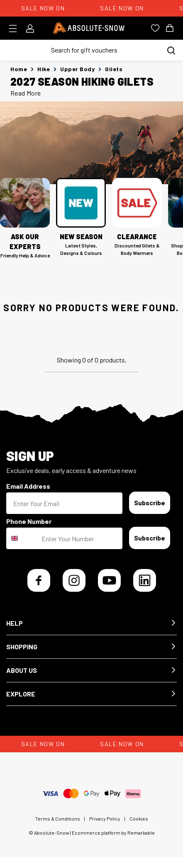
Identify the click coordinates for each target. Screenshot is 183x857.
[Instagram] (74, 580)
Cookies (138, 818)
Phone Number (28, 521)
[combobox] (22, 538)
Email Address (28, 486)
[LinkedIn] (144, 580)
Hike (43, 68)
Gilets (113, 68)
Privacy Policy (104, 818)
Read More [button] (25, 93)
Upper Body (77, 68)
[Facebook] (38, 580)
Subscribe (149, 503)
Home (18, 68)
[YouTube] (109, 580)
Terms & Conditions (57, 818)
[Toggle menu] (15, 28)
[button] (91, 623)
